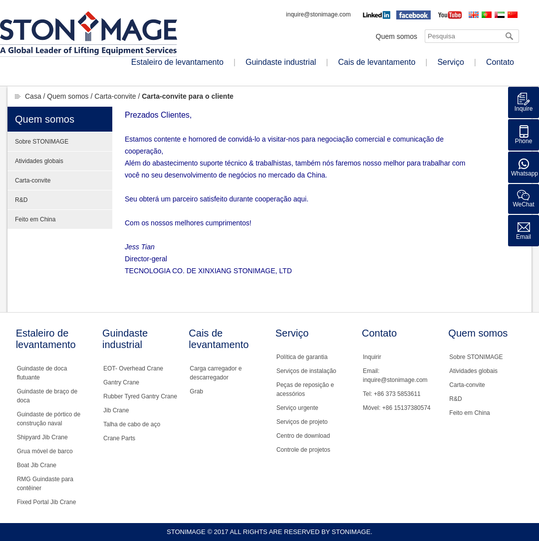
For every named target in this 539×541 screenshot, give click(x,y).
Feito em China (35, 219)
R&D (21, 199)
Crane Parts (119, 438)
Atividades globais (39, 161)
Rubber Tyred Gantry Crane (140, 396)
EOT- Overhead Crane (133, 368)
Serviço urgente (297, 407)
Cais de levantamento (377, 62)
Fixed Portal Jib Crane (46, 502)
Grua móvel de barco (45, 451)
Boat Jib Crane (36, 465)
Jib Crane (116, 410)
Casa (33, 96)
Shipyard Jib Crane (42, 437)
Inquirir (372, 357)
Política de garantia (302, 357)
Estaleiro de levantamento (177, 62)
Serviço (450, 62)
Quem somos (396, 36)
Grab (196, 391)
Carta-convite (115, 96)
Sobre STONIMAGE (41, 141)
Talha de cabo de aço (131, 424)
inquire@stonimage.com (318, 14)
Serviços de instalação (306, 370)
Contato (500, 62)
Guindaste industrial (281, 62)
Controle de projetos (303, 449)
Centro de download (303, 435)
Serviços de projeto (302, 421)
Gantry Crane (121, 382)
